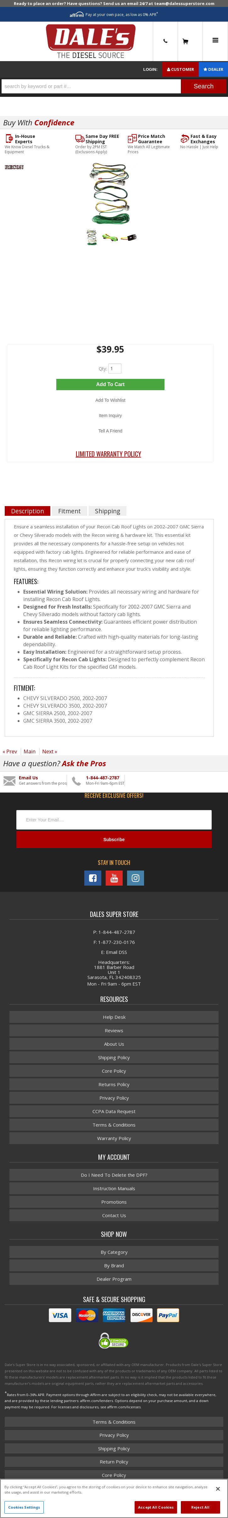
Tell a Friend (110, 430)
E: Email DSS (114, 952)
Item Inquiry (110, 415)
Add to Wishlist (110, 400)
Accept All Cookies (156, 1507)
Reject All (200, 1507)
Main (30, 751)
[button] (114, 86)
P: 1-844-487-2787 (114, 932)
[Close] (218, 1489)
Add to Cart (110, 384)
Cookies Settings (24, 1507)
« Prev (10, 751)
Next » (49, 751)
